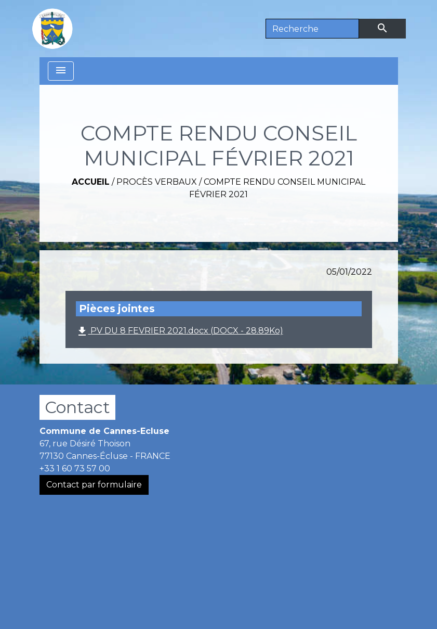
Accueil (91, 182)
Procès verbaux (156, 182)
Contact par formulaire (94, 485)
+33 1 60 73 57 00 (74, 468)
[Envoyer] (382, 28)
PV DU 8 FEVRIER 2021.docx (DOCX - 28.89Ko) (179, 331)
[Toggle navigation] (61, 71)
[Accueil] (52, 28)
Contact (77, 407)
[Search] (312, 28)
